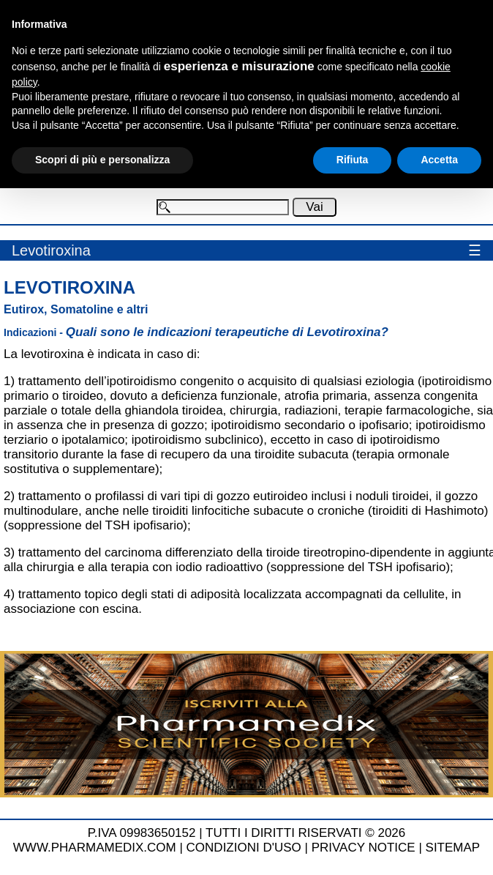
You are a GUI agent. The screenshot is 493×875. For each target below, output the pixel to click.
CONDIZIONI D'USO (244, 847)
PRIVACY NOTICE (363, 847)
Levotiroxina (51, 250)
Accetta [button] (439, 159)
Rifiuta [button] (352, 159)
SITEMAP (453, 847)
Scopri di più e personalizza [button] (102, 159)
